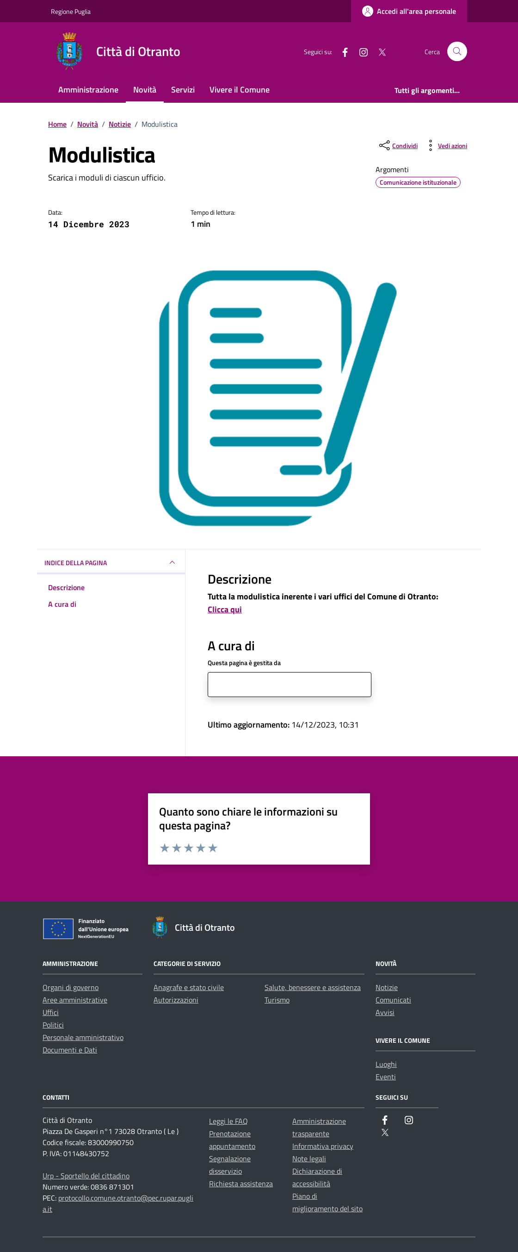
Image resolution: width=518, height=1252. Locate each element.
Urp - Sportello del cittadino (86, 1175)
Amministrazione (88, 89)
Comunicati (393, 999)
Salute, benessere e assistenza (313, 987)
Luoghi (386, 1064)
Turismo (277, 999)
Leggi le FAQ (228, 1121)
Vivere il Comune (240, 89)
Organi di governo (71, 987)
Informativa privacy (322, 1146)
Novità (144, 89)
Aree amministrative (75, 999)
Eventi (386, 1076)
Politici (53, 1024)
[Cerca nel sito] (457, 52)
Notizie (387, 987)
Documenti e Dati (70, 1049)
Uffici (51, 1012)
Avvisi (385, 1012)
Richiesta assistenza (241, 1183)
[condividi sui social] (397, 145)
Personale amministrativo (83, 1037)
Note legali (309, 1158)
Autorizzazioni (176, 999)
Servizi (183, 89)
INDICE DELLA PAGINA (111, 562)
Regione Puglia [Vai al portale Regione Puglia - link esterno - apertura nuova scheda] (71, 11)
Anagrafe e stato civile (189, 987)
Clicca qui (225, 609)
